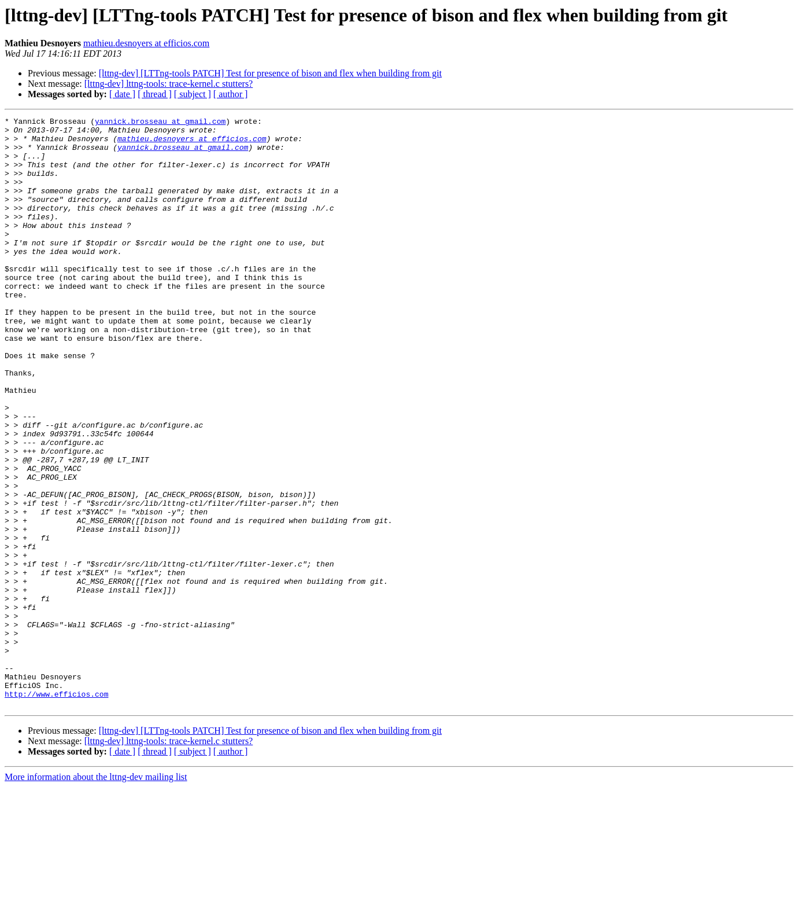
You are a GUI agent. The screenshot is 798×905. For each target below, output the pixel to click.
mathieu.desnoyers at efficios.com (146, 43)
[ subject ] (192, 94)
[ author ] (230, 94)
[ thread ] (155, 94)
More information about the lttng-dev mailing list (96, 895)
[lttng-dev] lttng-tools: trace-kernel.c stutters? (168, 84)
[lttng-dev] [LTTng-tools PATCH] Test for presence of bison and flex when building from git (270, 73)
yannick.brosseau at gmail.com (160, 122)
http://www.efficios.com (56, 810)
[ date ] (122, 94)
